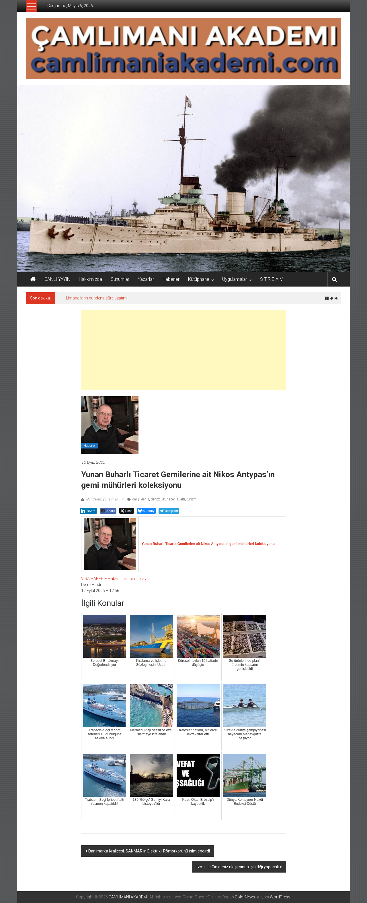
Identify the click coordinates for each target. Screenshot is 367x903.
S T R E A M (271, 279)
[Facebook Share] (108, 511)
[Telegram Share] (169, 511)
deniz (145, 499)
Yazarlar (146, 279)
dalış (135, 499)
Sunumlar (120, 279)
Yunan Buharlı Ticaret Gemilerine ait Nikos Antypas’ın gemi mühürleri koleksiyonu (208, 544)
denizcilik (158, 499)
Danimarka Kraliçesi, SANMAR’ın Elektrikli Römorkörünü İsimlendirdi (149, 851)
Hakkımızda (90, 279)
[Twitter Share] (126, 511)
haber (171, 499)
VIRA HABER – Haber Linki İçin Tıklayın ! (116, 578)
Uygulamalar (234, 279)
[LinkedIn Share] (88, 511)
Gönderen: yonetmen (102, 499)
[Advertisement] (183, 350)
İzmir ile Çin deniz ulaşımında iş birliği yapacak (237, 867)
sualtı (180, 499)
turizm (192, 499)
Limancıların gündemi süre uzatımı (97, 298)
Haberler (171, 279)
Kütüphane (198, 279)
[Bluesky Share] (146, 511)
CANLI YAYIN (57, 279)
